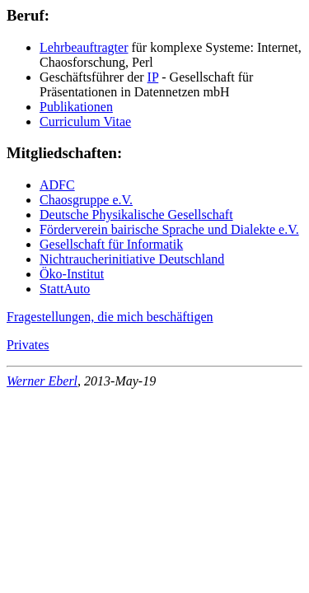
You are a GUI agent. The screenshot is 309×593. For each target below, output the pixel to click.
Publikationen (76, 107)
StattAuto (65, 289)
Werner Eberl (42, 381)
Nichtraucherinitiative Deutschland (132, 259)
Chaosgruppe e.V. (86, 200)
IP (153, 77)
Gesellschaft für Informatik (111, 244)
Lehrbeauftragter (84, 47)
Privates (28, 345)
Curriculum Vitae (85, 121)
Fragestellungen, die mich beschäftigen (110, 317)
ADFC (57, 185)
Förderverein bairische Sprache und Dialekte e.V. (169, 229)
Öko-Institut (72, 274)
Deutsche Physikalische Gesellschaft (136, 215)
